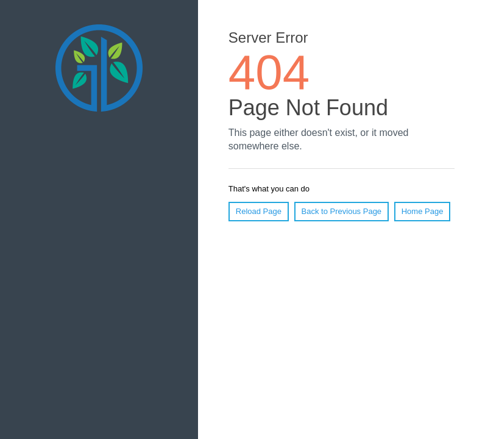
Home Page (423, 211)
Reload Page (258, 211)
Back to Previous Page (342, 211)
